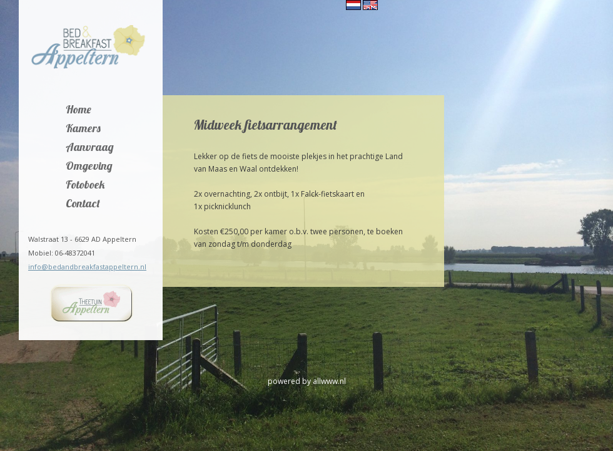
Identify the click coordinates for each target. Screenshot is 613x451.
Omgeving (89, 166)
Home (78, 110)
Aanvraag (90, 148)
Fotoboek (85, 185)
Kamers (83, 129)
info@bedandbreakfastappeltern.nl (87, 266)
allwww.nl (329, 381)
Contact (83, 204)
